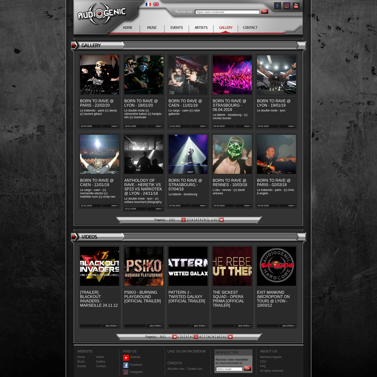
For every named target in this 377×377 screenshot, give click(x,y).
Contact (101, 366)
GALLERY (225, 27)
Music (81, 361)
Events (81, 366)
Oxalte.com (195, 368)
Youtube (132, 357)
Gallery (100, 361)
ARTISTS (201, 27)
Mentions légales (271, 357)
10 (218, 336)
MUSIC (152, 27)
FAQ (263, 366)
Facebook (132, 365)
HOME (127, 27)
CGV (263, 361)
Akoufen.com (176, 368)
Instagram (133, 372)
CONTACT (250, 27)
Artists (100, 357)
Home (81, 357)
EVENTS (176, 27)
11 (215, 219)
